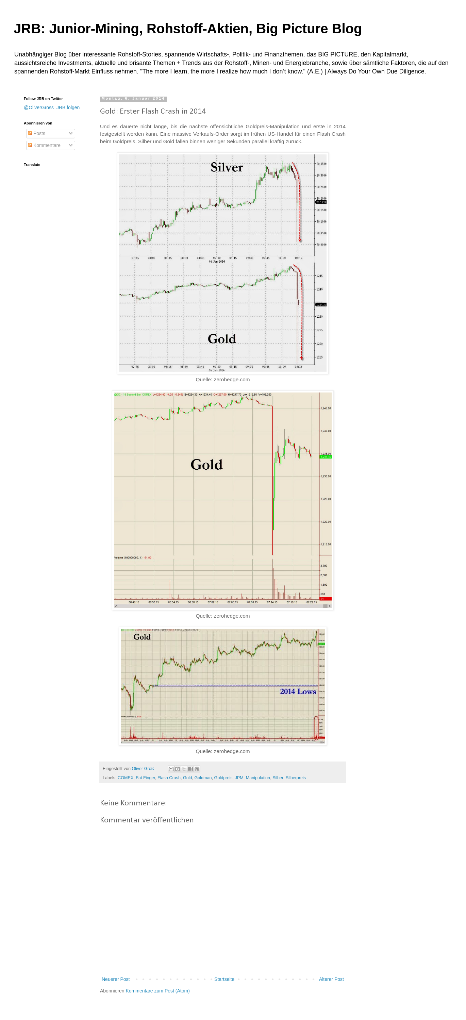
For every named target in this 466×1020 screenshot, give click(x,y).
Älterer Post (331, 979)
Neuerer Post (116, 979)
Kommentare (44, 145)
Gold (187, 777)
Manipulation (258, 777)
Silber (277, 777)
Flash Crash (169, 777)
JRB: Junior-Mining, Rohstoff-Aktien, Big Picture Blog (188, 28)
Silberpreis (296, 777)
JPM (239, 777)
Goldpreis (223, 777)
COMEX (125, 777)
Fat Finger (145, 777)
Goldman (203, 777)
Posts (36, 133)
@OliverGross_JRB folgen (52, 107)
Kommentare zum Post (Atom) (158, 990)
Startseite (224, 979)
